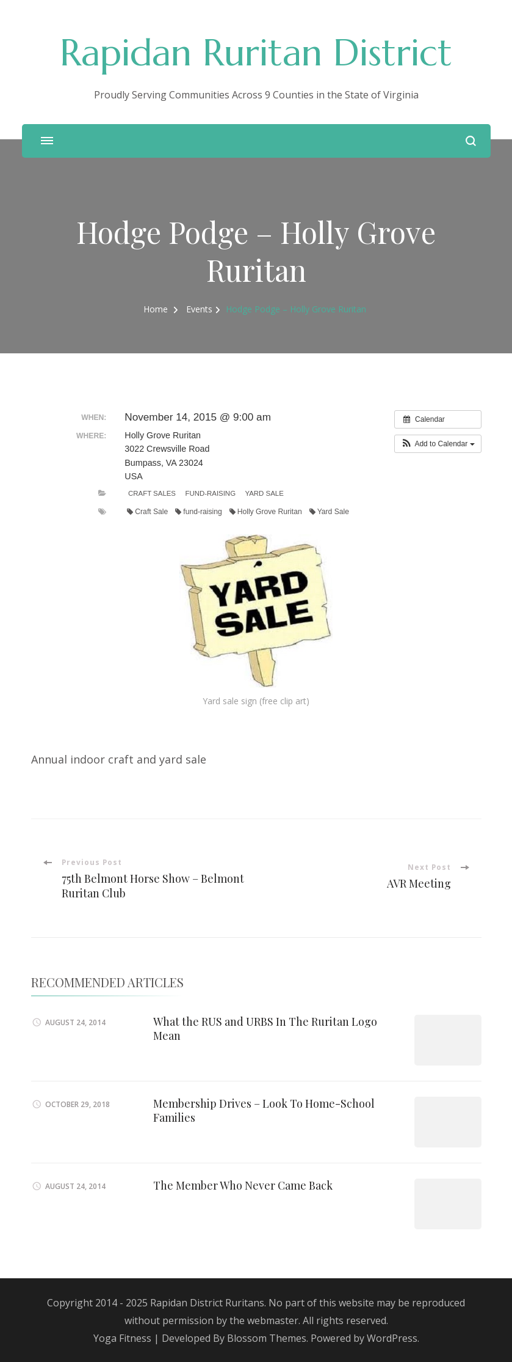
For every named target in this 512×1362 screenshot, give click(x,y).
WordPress (392, 1338)
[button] (438, 443)
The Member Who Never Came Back (244, 1185)
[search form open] (471, 141)
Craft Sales (152, 493)
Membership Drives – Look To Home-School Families (264, 1110)
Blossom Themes (266, 1338)
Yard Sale (264, 493)
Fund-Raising (210, 493)
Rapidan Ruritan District (256, 53)
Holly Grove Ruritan (265, 511)
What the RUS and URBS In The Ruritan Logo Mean (265, 1028)
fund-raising (198, 511)
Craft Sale (147, 511)
